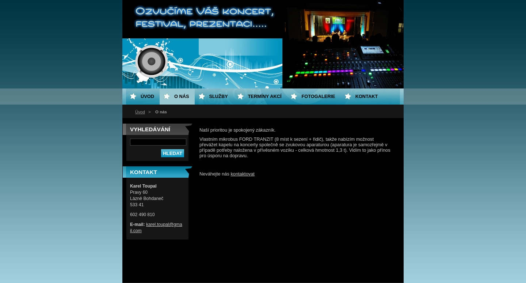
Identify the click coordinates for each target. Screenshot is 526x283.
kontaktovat (242, 174)
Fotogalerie (318, 96)
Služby (218, 96)
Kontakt (366, 96)
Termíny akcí (265, 96)
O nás (181, 96)
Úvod (140, 112)
